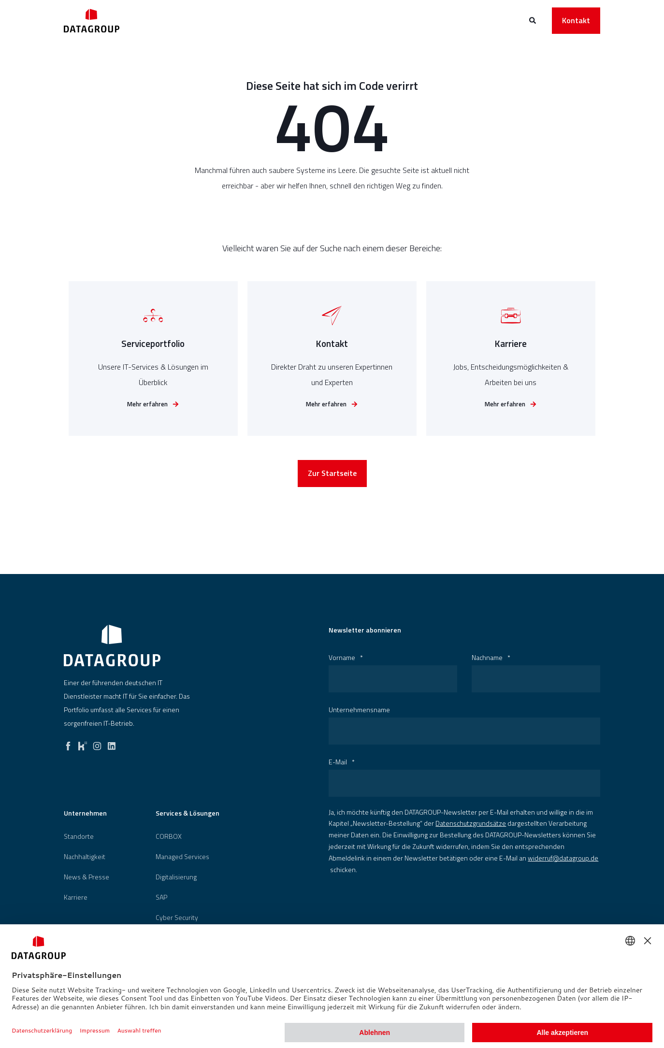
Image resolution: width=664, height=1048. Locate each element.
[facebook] (68, 743)
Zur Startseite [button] (332, 475)
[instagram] (97, 743)
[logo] (112, 645)
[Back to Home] (91, 20)
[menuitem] (79, 836)
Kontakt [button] (576, 20)
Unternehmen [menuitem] (85, 814)
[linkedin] (111, 743)
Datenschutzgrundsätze (470, 823)
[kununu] (82, 743)
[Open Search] (533, 19)
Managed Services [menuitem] (182, 856)
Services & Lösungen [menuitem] (187, 814)
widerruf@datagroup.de (563, 858)
